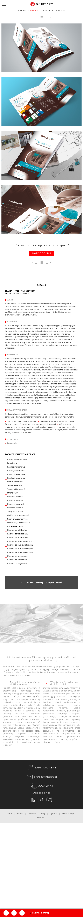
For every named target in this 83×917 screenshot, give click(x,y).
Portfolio (33, 11)
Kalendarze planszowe (17, 556)
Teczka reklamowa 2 (16, 489)
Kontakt (60, 11)
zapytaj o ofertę (40, 913)
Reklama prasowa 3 (16, 504)
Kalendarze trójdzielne (17, 530)
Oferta (22, 11)
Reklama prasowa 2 (16, 500)
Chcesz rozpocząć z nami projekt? (41, 250)
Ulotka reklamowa (15, 482)
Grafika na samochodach (18, 515)
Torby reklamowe (15, 511)
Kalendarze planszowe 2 (17, 560)
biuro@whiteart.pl (41, 777)
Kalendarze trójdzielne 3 (17, 537)
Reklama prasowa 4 (16, 508)
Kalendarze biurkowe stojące (20, 552)
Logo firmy (12, 463)
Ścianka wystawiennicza (17, 519)
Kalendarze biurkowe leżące (19, 541)
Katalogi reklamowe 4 (17, 478)
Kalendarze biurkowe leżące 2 (20, 545)
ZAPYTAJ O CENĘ (41, 768)
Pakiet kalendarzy (15, 526)
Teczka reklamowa (15, 485)
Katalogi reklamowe (16, 467)
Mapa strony (68, 814)
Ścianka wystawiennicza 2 (18, 523)
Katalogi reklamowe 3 (16, 474)
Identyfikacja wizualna (17, 459)
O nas (44, 11)
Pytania (53, 814)
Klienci (20, 814)
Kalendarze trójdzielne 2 (17, 534)
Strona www (12, 493)
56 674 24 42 (41, 786)
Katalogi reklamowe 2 (16, 470)
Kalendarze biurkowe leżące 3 (20, 549)
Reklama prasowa (15, 497)
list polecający (12, 443)
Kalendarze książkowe (17, 563)
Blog (51, 11)
